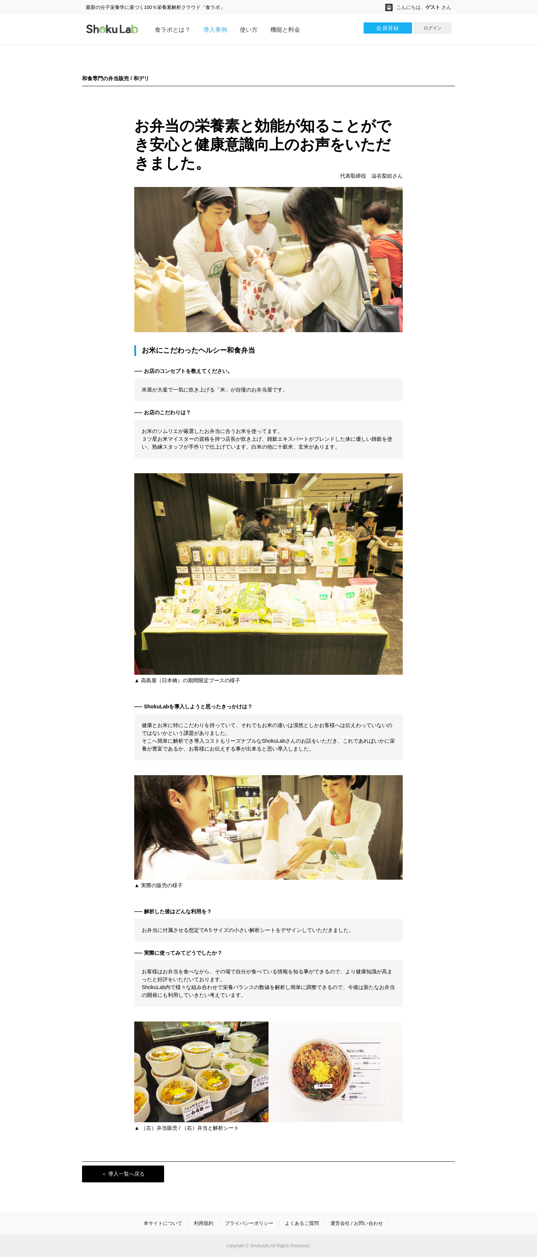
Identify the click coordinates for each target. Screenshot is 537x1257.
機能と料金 (285, 29)
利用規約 (203, 1223)
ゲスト (432, 7)
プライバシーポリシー (249, 1223)
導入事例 (215, 29)
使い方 (249, 29)
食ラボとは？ (173, 29)
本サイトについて (163, 1223)
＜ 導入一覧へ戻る (123, 1174)
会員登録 (387, 28)
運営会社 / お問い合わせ (356, 1223)
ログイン (433, 28)
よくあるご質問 (302, 1223)
